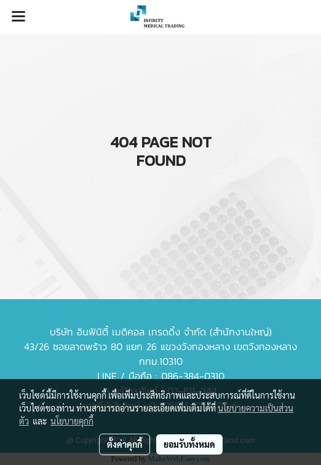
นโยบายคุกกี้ (71, 420)
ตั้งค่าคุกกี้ (124, 444)
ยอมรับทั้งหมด (189, 444)
